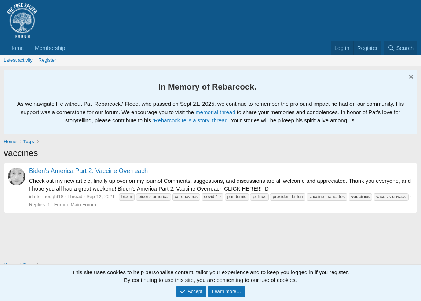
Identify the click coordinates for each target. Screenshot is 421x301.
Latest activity (18, 60)
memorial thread (215, 112)
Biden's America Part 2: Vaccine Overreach (88, 170)
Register (47, 60)
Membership (50, 48)
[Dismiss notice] (410, 77)
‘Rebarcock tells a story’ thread (190, 120)
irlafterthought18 (46, 196)
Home (16, 48)
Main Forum (83, 204)
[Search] (400, 48)
